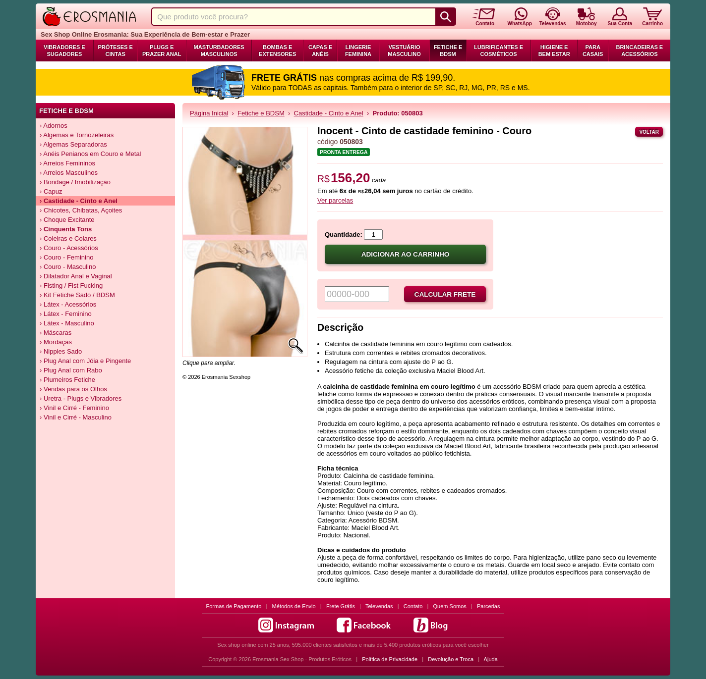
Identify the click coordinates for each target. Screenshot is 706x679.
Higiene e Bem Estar (554, 50)
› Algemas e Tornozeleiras (77, 135)
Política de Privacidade (389, 659)
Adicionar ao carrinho (405, 254)
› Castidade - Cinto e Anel (79, 201)
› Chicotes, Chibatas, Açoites (81, 210)
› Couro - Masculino (68, 266)
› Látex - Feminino (66, 313)
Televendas (379, 606)
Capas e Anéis (320, 50)
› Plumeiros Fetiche (67, 379)
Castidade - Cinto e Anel (328, 113)
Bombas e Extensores (277, 50)
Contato (413, 606)
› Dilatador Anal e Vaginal (76, 276)
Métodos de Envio (294, 606)
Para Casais (593, 50)
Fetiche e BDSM (448, 50)
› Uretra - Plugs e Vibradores (80, 398)
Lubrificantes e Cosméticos (498, 50)
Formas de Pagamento (234, 606)
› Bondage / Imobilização (75, 182)
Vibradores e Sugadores (64, 50)
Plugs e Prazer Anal (161, 50)
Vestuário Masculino (404, 50)
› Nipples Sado (61, 351)
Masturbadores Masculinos (219, 50)
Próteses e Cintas (115, 50)
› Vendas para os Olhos (73, 389)
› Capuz (51, 191)
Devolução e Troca (450, 659)
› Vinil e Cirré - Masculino (76, 417)
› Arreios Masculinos (69, 172)
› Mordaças (56, 342)
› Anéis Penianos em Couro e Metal (90, 153)
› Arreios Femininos (67, 163)
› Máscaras (55, 332)
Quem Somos (450, 606)
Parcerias (488, 606)
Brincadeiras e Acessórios (639, 50)
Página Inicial (209, 113)
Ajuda (491, 659)
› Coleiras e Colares (68, 238)
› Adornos (53, 125)
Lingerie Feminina (358, 50)
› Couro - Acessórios (69, 248)
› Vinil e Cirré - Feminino (74, 408)
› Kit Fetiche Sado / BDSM (77, 295)
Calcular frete (445, 294)
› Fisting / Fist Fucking (71, 285)
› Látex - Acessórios (68, 304)
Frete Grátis (340, 606)
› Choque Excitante (67, 219)
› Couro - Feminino (66, 257)
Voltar (649, 132)
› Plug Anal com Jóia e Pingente (85, 361)
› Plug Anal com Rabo (71, 370)
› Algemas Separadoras (73, 144)
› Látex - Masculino (67, 323)
